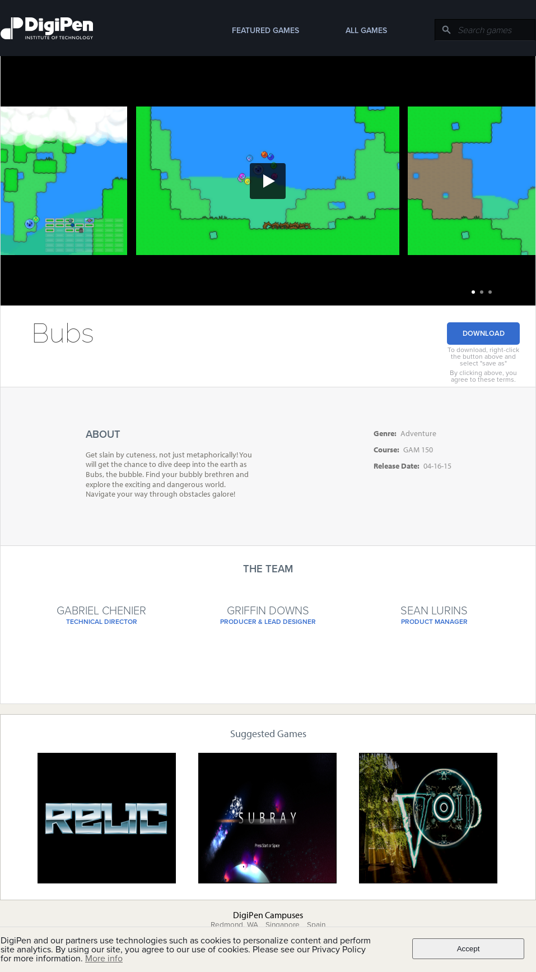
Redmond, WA (234, 924)
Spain (316, 924)
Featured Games (265, 30)
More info (104, 958)
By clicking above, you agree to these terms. (483, 376)
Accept (468, 949)
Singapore (282, 924)
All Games (366, 30)
